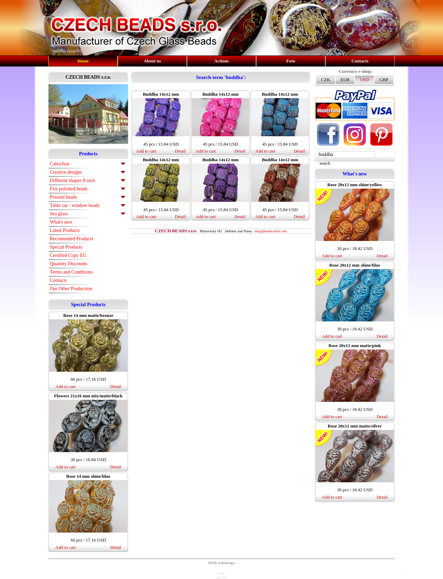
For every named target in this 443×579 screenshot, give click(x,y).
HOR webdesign (221, 563)
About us (152, 60)
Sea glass (59, 213)
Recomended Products (71, 238)
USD (364, 79)
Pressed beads (63, 197)
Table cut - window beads (75, 205)
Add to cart (65, 386)
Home (83, 60)
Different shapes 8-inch (72, 180)
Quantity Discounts (69, 263)
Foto (290, 60)
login (221, 573)
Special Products (66, 247)
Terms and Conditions (71, 272)
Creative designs (66, 172)
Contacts (359, 60)
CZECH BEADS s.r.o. (88, 77)
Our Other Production (71, 288)
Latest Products (65, 230)
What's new (61, 222)
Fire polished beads (69, 188)
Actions (221, 60)
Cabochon (60, 163)
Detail (115, 386)
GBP (383, 79)
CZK (325, 79)
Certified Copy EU (68, 255)
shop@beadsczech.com (270, 231)
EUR (345, 79)
